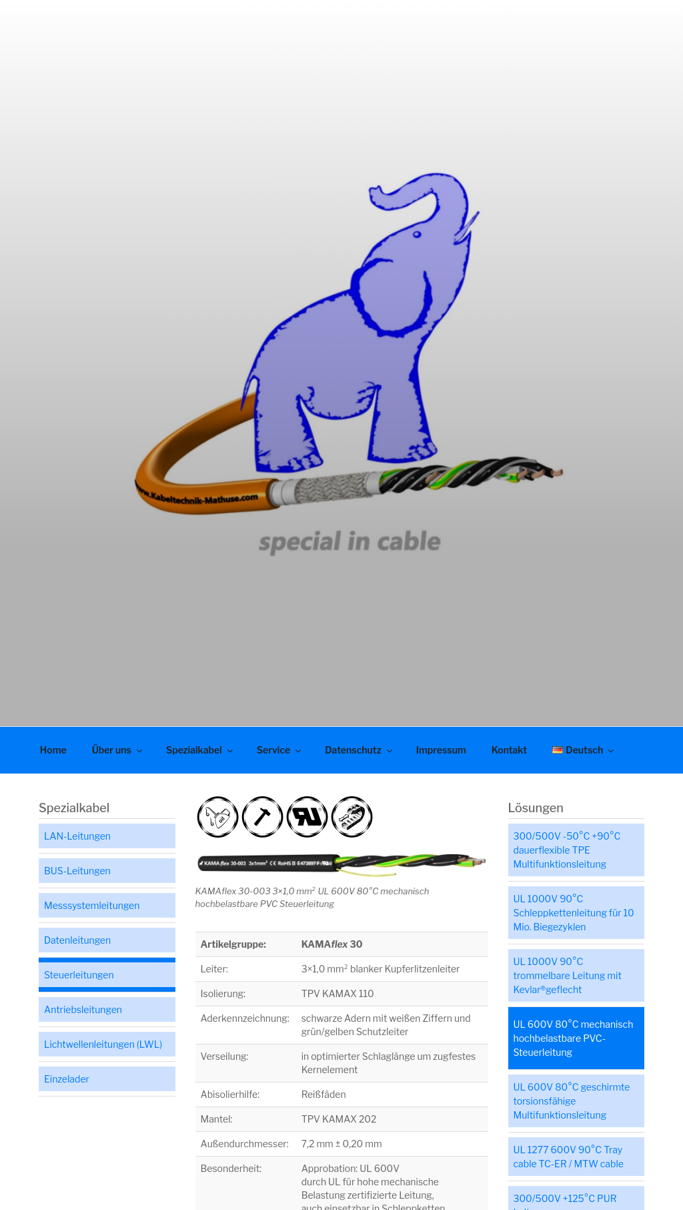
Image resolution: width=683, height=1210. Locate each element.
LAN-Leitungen (77, 836)
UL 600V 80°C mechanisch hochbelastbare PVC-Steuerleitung (574, 1038)
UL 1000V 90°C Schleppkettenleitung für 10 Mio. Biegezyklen (574, 912)
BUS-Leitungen (77, 870)
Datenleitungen (77, 940)
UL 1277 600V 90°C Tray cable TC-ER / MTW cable (569, 1156)
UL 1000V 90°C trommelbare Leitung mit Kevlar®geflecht (568, 975)
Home (53, 749)
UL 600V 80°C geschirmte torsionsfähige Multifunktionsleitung (572, 1101)
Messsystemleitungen (91, 905)
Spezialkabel (200, 749)
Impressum (441, 749)
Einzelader (66, 1079)
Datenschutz (359, 749)
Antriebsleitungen (83, 1009)
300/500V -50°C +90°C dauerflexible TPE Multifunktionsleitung (567, 850)
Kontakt (509, 749)
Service (280, 749)
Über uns (118, 749)
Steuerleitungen (79, 974)
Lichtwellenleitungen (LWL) (103, 1044)
